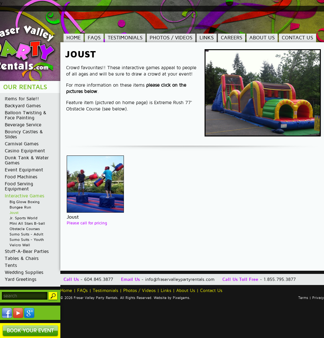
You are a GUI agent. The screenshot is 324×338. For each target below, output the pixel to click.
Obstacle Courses (25, 229)
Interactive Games (24, 195)
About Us (262, 38)
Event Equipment (24, 169)
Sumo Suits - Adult (26, 234)
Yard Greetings (21, 279)
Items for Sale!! (22, 98)
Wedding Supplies (24, 272)
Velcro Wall (20, 245)
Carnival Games (22, 143)
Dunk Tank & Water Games (27, 160)
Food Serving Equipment (19, 186)
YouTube (18, 313)
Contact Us (297, 38)
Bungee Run (20, 207)
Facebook (7, 313)
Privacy (318, 298)
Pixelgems (181, 298)
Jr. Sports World (23, 218)
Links (206, 38)
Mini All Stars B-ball (27, 223)
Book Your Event (30, 331)
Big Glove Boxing (24, 202)
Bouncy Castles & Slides (24, 134)
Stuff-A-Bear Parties (27, 251)
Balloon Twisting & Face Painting (25, 115)
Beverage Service (23, 124)
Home (73, 38)
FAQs (94, 38)
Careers (231, 38)
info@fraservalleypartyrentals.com (179, 279)
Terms (303, 298)
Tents (11, 265)
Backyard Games (23, 105)
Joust (14, 213)
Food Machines (21, 176)
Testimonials (125, 38)
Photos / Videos (171, 38)
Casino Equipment (25, 150)
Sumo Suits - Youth (27, 240)
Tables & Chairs (22, 258)
